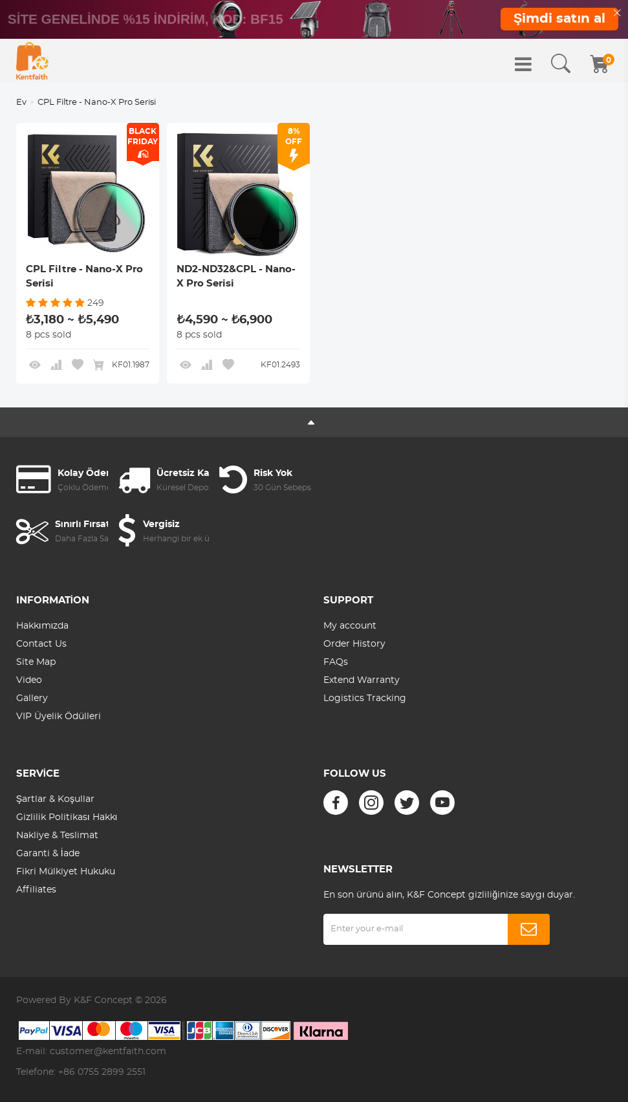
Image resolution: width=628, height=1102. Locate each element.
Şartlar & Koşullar (55, 799)
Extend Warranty (361, 680)
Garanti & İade (48, 853)
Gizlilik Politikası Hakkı (67, 817)
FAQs (335, 662)
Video (29, 680)
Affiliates (36, 889)
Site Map (36, 662)
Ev (21, 102)
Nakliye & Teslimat (57, 835)
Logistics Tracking (364, 698)
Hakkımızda (42, 626)
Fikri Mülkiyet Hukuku (65, 871)
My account (349, 626)
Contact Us (41, 644)
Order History (354, 644)
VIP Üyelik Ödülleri (58, 716)
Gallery (32, 698)
